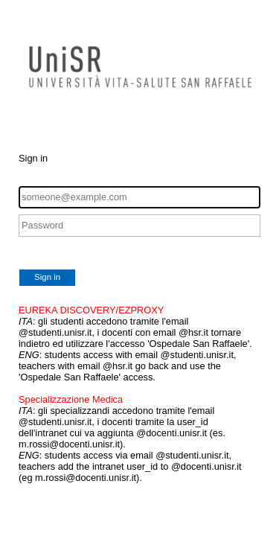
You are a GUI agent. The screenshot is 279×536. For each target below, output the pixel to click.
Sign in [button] (47, 276)
